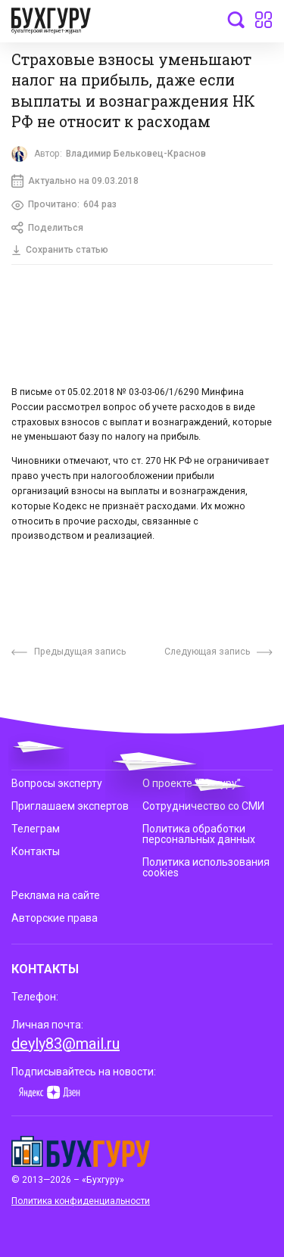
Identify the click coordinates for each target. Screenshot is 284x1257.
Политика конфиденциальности (80, 1201)
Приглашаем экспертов (70, 806)
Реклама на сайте (55, 895)
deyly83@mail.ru (65, 1043)
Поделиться (47, 228)
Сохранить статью (59, 249)
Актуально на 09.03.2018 (75, 181)
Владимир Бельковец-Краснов (136, 153)
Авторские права (54, 918)
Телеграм (35, 829)
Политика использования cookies (206, 867)
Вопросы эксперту (56, 782)
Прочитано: (64, 205)
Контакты (35, 851)
